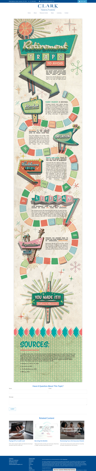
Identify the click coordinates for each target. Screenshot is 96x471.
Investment (31, 461)
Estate (30, 463)
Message (11, 397)
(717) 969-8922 (32, 1)
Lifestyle (30, 468)
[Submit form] (12, 409)
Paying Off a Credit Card (17, 441)
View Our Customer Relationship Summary (64, 469)
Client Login (82, 1)
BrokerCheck (65, 459)
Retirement (31, 460)
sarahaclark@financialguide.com (46, 1)
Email (50, 388)
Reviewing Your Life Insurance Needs (72, 441)
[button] (29, 13)
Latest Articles (32, 470)
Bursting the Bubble (41, 441)
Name (10, 388)
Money (30, 467)
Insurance (31, 464)
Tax (29, 465)
